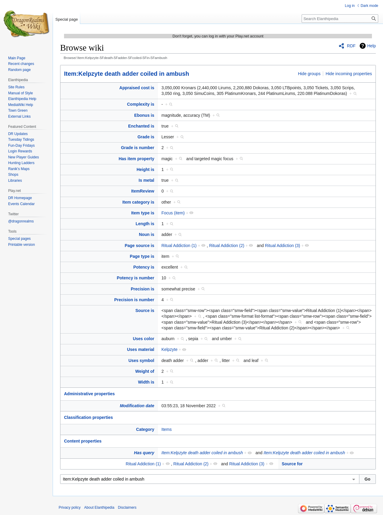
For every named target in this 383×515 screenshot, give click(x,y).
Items (167, 429)
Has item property (136, 158)
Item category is (138, 202)
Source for (292, 463)
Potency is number (135, 277)
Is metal (146, 180)
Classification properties (88, 417)
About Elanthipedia (99, 507)
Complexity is (140, 104)
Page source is (139, 245)
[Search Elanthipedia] (340, 18)
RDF (351, 45)
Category (145, 429)
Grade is (145, 136)
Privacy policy (69, 507)
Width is (146, 382)
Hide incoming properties (349, 73)
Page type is (142, 256)
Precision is (142, 289)
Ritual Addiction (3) (282, 245)
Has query (144, 452)
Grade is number (137, 147)
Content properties (82, 441)
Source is (144, 310)
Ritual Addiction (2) (226, 245)
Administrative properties (89, 393)
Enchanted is (141, 126)
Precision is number (134, 299)
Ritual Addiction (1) (179, 245)
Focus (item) (173, 212)
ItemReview (142, 191)
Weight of (144, 371)
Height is (145, 169)
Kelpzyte (170, 349)
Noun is (146, 234)
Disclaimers (127, 507)
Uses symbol (141, 360)
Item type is (142, 212)
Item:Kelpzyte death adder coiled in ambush (126, 73)
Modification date (137, 405)
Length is (145, 223)
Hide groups (309, 73)
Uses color (143, 338)
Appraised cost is (136, 87)
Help (371, 45)
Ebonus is (144, 115)
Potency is (143, 267)
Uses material (140, 349)
